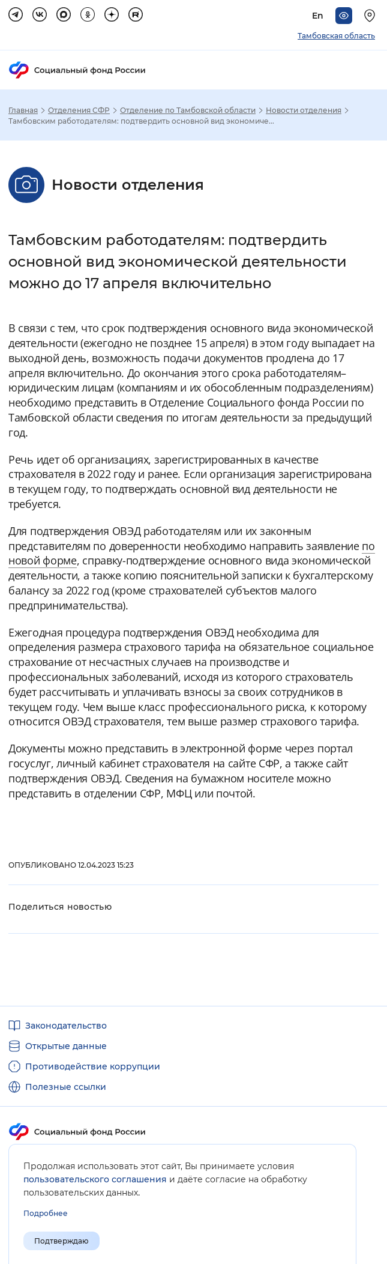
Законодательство (66, 1025)
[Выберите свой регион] (371, 15)
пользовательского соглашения (95, 1179)
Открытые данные (66, 1046)
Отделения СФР (79, 110)
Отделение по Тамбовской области (188, 110)
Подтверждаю (61, 1240)
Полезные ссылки (65, 1087)
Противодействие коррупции (92, 1066)
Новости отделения (303, 110)
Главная (23, 110)
